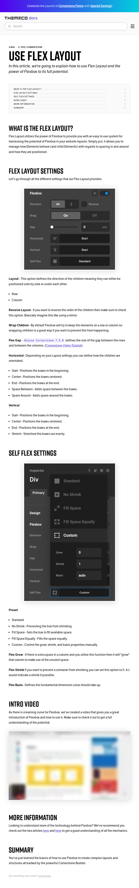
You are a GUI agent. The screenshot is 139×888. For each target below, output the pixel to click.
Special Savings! (101, 6)
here (46, 831)
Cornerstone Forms (71, 6)
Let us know (44, 876)
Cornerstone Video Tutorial (63, 345)
